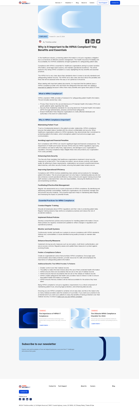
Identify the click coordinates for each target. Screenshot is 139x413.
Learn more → (45, 325)
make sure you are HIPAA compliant (69, 297)
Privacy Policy (81, 405)
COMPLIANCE (43, 36)
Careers (92, 386)
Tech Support (103, 2)
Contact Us (115, 2)
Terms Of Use (90, 405)
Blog (113, 386)
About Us (84, 386)
